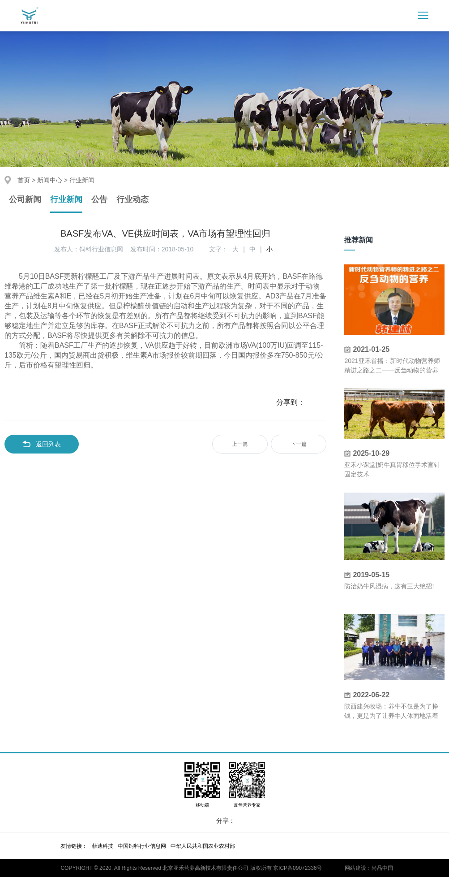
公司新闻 (25, 199)
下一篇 (299, 444)
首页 (23, 180)
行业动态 (132, 199)
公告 (99, 199)
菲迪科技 (102, 846)
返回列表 (41, 444)
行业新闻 (66, 199)
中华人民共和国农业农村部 (203, 846)
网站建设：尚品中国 (369, 868)
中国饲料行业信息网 (142, 846)
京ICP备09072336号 (297, 868)
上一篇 (240, 444)
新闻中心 (49, 180)
